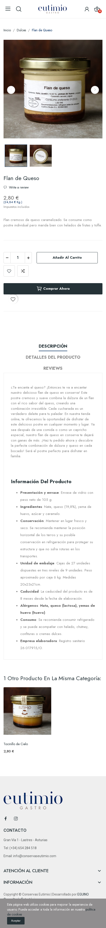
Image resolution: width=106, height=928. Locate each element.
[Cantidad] (18, 257)
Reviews (53, 368)
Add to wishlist (9, 271)
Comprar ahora (53, 289)
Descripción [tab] (53, 346)
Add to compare (23, 271)
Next (95, 90)
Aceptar (16, 921)
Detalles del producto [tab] (53, 357)
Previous (11, 90)
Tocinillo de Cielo (16, 744)
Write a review (18, 187)
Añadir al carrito (67, 257)
